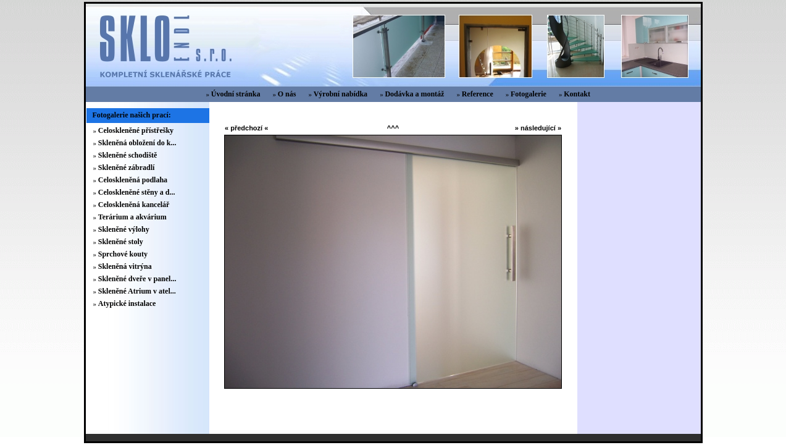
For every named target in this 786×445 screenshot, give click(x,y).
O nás (287, 94)
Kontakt (577, 94)
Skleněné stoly (120, 241)
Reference (477, 94)
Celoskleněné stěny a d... (136, 192)
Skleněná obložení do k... (137, 142)
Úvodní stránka (236, 94)
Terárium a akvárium (132, 217)
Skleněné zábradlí (126, 167)
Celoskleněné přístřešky (136, 130)
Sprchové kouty (123, 254)
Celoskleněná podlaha (132, 180)
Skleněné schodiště (127, 155)
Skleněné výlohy (123, 229)
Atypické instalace (127, 303)
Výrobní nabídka (341, 94)
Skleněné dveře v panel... (137, 278)
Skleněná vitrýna (125, 266)
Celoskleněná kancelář (134, 204)
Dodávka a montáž (414, 94)
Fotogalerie (528, 94)
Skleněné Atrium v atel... (137, 291)
